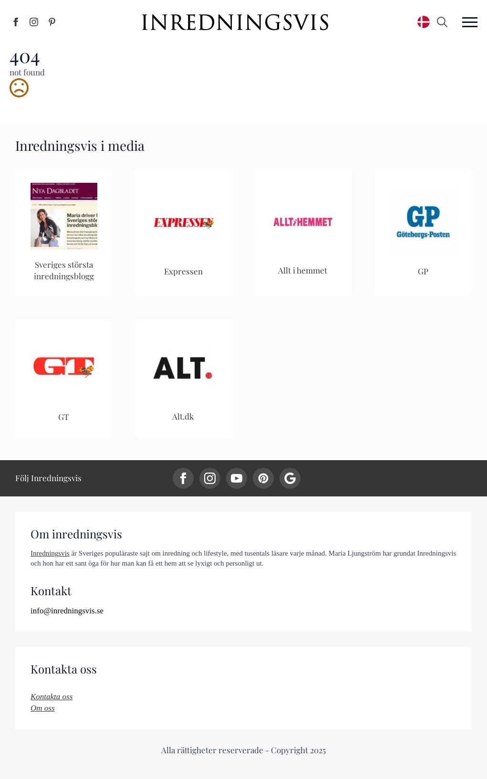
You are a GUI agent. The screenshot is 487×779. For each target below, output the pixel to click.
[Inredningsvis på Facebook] (16, 22)
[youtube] (236, 478)
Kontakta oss (52, 696)
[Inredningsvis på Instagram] (34, 22)
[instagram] (209, 478)
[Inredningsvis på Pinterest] (52, 22)
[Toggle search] (442, 22)
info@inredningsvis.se (67, 610)
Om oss (43, 708)
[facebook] (183, 478)
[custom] (263, 478)
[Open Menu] (469, 22)
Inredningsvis (50, 553)
